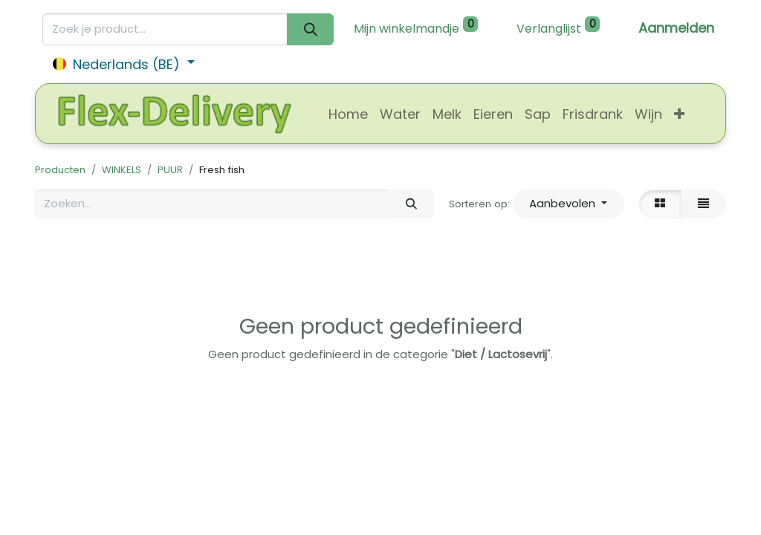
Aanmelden (676, 28)
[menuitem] (348, 114)
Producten (60, 170)
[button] (679, 114)
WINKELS (121, 170)
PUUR (170, 170)
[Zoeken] (310, 29)
